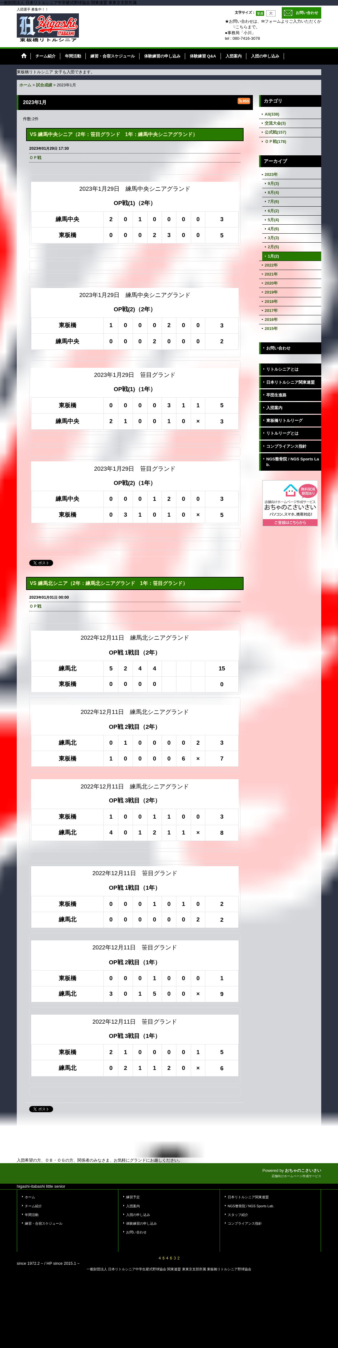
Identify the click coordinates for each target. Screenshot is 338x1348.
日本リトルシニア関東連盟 (290, 382)
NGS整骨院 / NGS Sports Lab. (292, 462)
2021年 (271, 274)
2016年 (271, 319)
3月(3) (273, 237)
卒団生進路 (276, 395)
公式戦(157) (275, 132)
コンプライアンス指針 (286, 446)
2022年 (271, 265)
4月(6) (273, 228)
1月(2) (273, 256)
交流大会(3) (275, 123)
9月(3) (273, 183)
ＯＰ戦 (35, 157)
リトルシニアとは (282, 369)
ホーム (30, 1197)
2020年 (271, 283)
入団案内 (274, 407)
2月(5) (273, 246)
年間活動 (32, 1215)
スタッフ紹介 (238, 1215)
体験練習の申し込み (141, 1223)
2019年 (271, 292)
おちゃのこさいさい (303, 1170)
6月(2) (273, 210)
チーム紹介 (33, 1206)
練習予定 (133, 1197)
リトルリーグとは (282, 433)
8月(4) (273, 192)
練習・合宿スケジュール (43, 1223)
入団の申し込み (138, 1215)
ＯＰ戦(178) (275, 141)
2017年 (271, 310)
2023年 (271, 174)
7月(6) (273, 201)
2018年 (271, 301)
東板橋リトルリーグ (284, 420)
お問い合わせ (307, 13)
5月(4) (273, 219)
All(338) (272, 114)
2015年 (271, 328)
